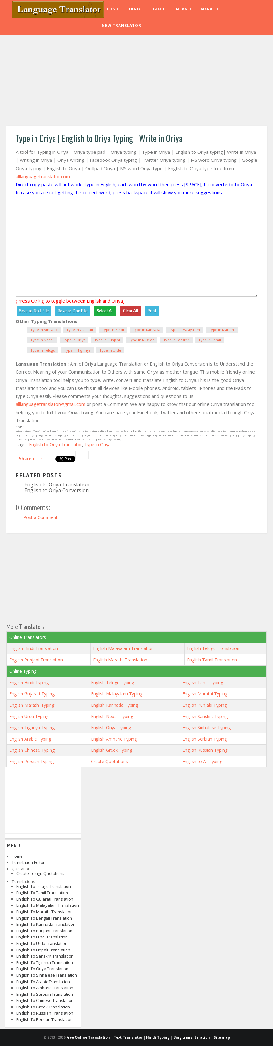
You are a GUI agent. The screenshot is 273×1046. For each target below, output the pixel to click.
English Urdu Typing (28, 716)
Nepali (183, 9)
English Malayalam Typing (116, 694)
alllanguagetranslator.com (43, 176)
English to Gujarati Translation (44, 899)
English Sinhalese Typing (206, 727)
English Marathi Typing (204, 694)
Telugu (110, 9)
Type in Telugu (43, 350)
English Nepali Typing (112, 716)
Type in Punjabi (107, 339)
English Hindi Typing (29, 682)
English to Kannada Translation (45, 924)
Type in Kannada (146, 329)
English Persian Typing (31, 761)
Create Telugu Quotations (40, 873)
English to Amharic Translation (44, 988)
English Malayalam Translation (123, 648)
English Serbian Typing (204, 739)
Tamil (158, 9)
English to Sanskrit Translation (45, 956)
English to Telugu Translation (43, 886)
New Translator (121, 25)
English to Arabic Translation (43, 981)
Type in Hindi (113, 329)
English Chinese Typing (32, 750)
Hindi (135, 9)
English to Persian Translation (44, 1019)
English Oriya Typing (111, 727)
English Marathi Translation (120, 660)
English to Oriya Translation (42, 968)
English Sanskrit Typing (205, 716)
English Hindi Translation (33, 648)
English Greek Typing (111, 750)
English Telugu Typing (112, 682)
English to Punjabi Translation (44, 931)
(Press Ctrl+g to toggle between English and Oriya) (70, 301)
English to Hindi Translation (42, 937)
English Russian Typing (204, 750)
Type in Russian (141, 339)
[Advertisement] (136, 81)
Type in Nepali (42, 339)
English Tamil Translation (212, 660)
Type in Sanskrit (176, 339)
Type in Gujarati (80, 329)
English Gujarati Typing (32, 694)
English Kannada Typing (114, 705)
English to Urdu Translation (41, 943)
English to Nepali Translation (43, 950)
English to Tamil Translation (42, 892)
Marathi (210, 9)
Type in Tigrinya (77, 350)
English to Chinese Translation (45, 1000)
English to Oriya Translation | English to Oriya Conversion (58, 487)
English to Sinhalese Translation (46, 975)
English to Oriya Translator (55, 444)
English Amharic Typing (114, 739)
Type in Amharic (44, 329)
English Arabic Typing (30, 739)
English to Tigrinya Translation (44, 962)
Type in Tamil (209, 339)
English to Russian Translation (44, 1013)
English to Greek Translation (43, 1007)
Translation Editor (28, 862)
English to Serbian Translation (44, 994)
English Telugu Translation (213, 648)
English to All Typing (202, 761)
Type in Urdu (110, 350)
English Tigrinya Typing (32, 727)
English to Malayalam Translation (47, 905)
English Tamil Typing (202, 682)
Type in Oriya (74, 339)
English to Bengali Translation (44, 918)
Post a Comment (40, 517)
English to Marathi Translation (44, 911)
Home (17, 856)
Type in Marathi (222, 329)
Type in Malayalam (184, 329)
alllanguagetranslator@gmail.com (50, 404)
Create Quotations (109, 761)
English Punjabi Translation (36, 660)
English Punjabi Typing (204, 705)
